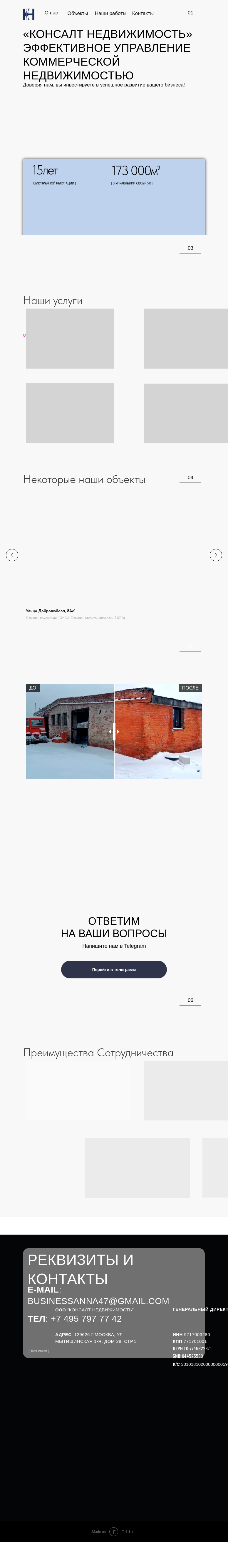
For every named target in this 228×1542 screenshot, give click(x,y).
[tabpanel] (114, 731)
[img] (28, 14)
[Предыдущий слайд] (12, 555)
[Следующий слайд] (216, 555)
